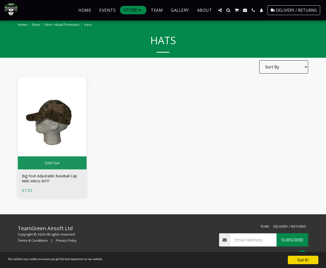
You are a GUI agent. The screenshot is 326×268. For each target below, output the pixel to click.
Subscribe (292, 240)
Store (36, 24)
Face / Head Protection (62, 24)
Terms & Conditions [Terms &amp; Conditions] (33, 240)
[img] (52, 123)
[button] (220, 10)
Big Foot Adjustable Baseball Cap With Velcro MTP (50, 179)
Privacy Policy (66, 240)
